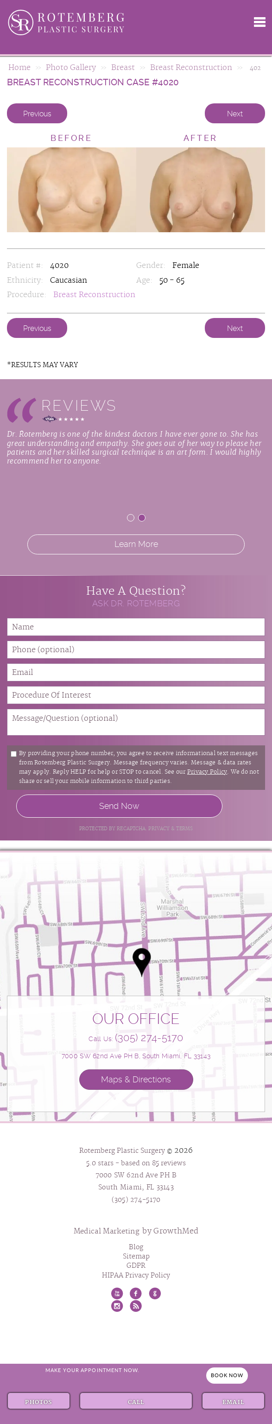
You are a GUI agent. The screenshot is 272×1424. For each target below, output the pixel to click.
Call (136, 1401)
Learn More (136, 544)
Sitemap (136, 1256)
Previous (37, 113)
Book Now (227, 1375)
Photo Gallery (71, 68)
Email (233, 1401)
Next (235, 113)
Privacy (159, 829)
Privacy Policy (207, 772)
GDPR (136, 1266)
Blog (136, 1247)
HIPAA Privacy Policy (136, 1275)
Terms (184, 829)
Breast (123, 68)
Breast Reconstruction (191, 68)
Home (19, 68)
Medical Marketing (106, 1231)
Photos (38, 1401)
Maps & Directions (136, 1079)
